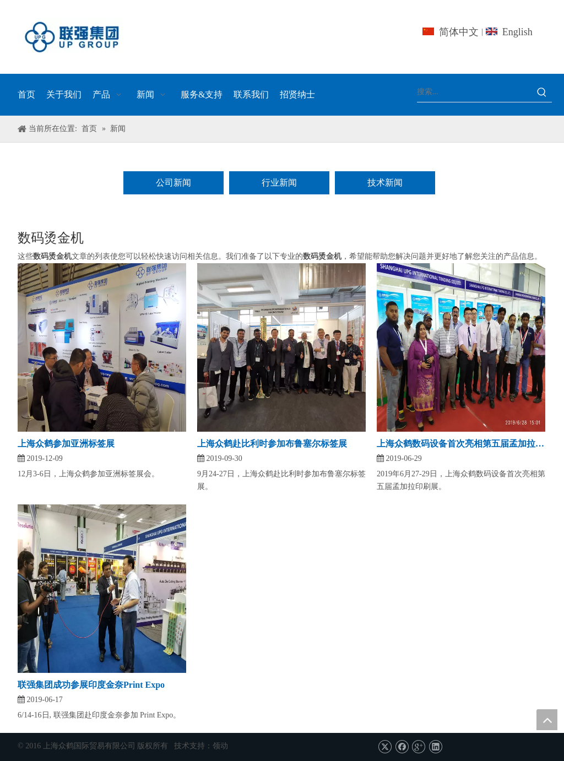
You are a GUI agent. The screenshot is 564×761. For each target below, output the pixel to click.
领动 (220, 746)
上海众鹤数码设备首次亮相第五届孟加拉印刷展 (461, 443)
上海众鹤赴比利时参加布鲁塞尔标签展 (272, 443)
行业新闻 (279, 182)
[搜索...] (474, 92)
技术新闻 (385, 182)
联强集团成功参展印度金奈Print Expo (91, 684)
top (546, 719)
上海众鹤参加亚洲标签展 (66, 443)
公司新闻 (173, 182)
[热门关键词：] (542, 92)
